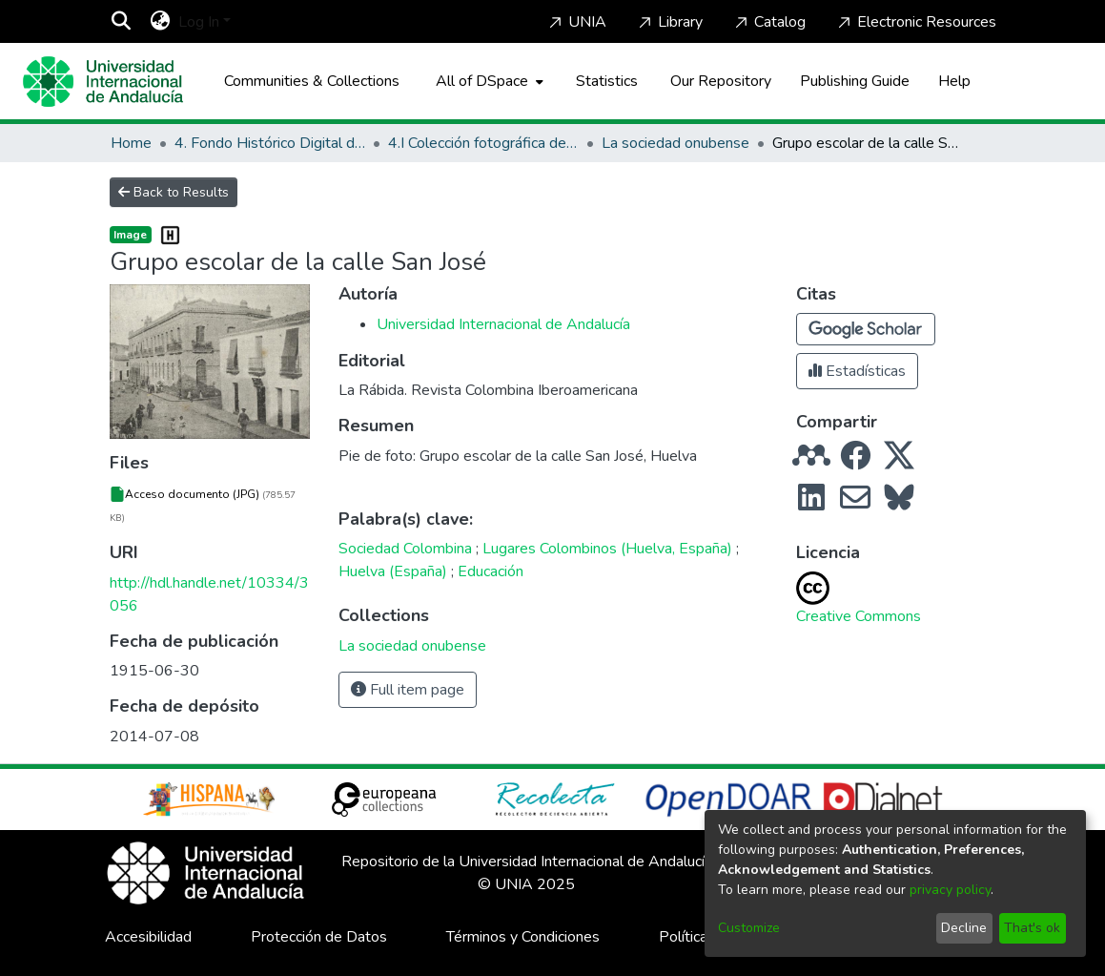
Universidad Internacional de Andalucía (503, 324)
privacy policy (950, 890)
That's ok (1032, 928)
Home (131, 143)
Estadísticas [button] (857, 371)
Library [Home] (669, 21)
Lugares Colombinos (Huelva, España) (607, 548)
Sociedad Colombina (405, 548)
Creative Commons (858, 616)
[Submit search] (121, 21)
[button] (865, 329)
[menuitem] (161, 21)
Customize (749, 928)
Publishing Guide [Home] (855, 81)
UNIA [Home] (575, 21)
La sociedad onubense (675, 143)
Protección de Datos (319, 936)
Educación (490, 571)
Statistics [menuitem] (607, 81)
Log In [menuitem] (198, 21)
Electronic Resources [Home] (915, 21)
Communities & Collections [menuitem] (311, 81)
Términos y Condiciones (523, 936)
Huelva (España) (392, 571)
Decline (964, 928)
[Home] (103, 81)
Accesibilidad (148, 936)
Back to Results (173, 192)
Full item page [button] (407, 689)
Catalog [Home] (768, 21)
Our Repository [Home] (720, 81)
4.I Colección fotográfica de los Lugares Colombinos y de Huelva (483, 143)
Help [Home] (954, 81)
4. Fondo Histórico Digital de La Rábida (269, 143)
